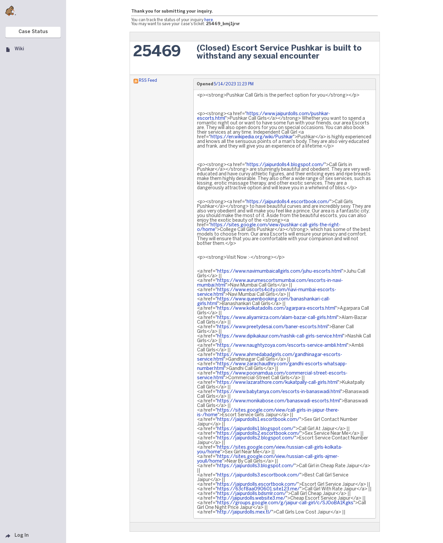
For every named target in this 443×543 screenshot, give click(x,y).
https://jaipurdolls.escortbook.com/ (257, 484)
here (208, 20)
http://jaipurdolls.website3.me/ (251, 498)
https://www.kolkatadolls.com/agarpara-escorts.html (276, 308)
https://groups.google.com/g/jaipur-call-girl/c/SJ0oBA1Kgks (285, 503)
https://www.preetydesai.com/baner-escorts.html (272, 327)
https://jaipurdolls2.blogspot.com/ (256, 438)
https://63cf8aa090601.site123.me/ (258, 489)
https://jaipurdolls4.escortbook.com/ (288, 202)
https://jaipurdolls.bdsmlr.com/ (251, 494)
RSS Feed (148, 80)
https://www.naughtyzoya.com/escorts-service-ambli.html (282, 345)
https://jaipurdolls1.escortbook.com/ (258, 420)
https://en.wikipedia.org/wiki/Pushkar (252, 137)
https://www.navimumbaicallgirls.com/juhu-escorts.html (279, 271)
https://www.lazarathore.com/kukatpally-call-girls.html (277, 383)
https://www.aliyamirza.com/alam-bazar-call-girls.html (277, 318)
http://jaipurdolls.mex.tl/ (244, 512)
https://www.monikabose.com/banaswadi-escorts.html (278, 401)
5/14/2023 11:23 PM (234, 84)
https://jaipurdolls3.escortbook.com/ (258, 475)
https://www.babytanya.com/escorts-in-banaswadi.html (279, 392)
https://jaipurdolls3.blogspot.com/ (255, 466)
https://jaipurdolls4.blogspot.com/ (285, 165)
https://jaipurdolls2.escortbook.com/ (258, 433)
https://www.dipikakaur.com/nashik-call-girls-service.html (280, 336)
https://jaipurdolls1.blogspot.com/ (255, 429)
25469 (157, 52)
